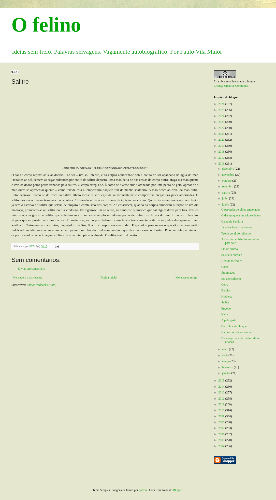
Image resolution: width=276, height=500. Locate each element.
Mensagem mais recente (27, 277)
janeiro (226, 373)
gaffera (143, 490)
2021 (222, 134)
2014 (222, 386)
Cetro (224, 284)
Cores (224, 267)
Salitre (225, 302)
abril (225, 355)
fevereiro (228, 367)
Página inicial (108, 277)
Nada (224, 314)
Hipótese (226, 296)
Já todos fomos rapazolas (236, 227)
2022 (222, 128)
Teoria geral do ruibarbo (236, 233)
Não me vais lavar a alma (236, 332)
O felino (46, 24)
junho (226, 204)
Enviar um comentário (31, 268)
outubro (227, 180)
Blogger (178, 490)
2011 (222, 404)
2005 (222, 440)
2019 (222, 146)
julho (225, 198)
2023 (222, 122)
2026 (222, 104)
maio (225, 349)
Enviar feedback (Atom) (41, 285)
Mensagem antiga (186, 277)
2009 (222, 416)
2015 (222, 380)
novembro (228, 175)
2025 (222, 110)
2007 (222, 428)
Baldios (226, 290)
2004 (222, 446)
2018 (222, 151)
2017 (222, 157)
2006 (222, 434)
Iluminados (228, 272)
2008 (222, 422)
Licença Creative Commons (231, 85)
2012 (222, 398)
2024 (222, 116)
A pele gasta (228, 320)
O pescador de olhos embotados (240, 209)
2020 (222, 139)
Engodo (226, 308)
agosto (226, 192)
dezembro (228, 168)
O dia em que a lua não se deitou (241, 215)
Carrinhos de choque (233, 326)
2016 (222, 163)
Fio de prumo (229, 249)
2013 (222, 392)
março (226, 361)
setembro (228, 186)
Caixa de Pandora (232, 221)
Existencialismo (231, 279)
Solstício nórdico (231, 255)
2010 (222, 410)
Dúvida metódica (231, 261)
